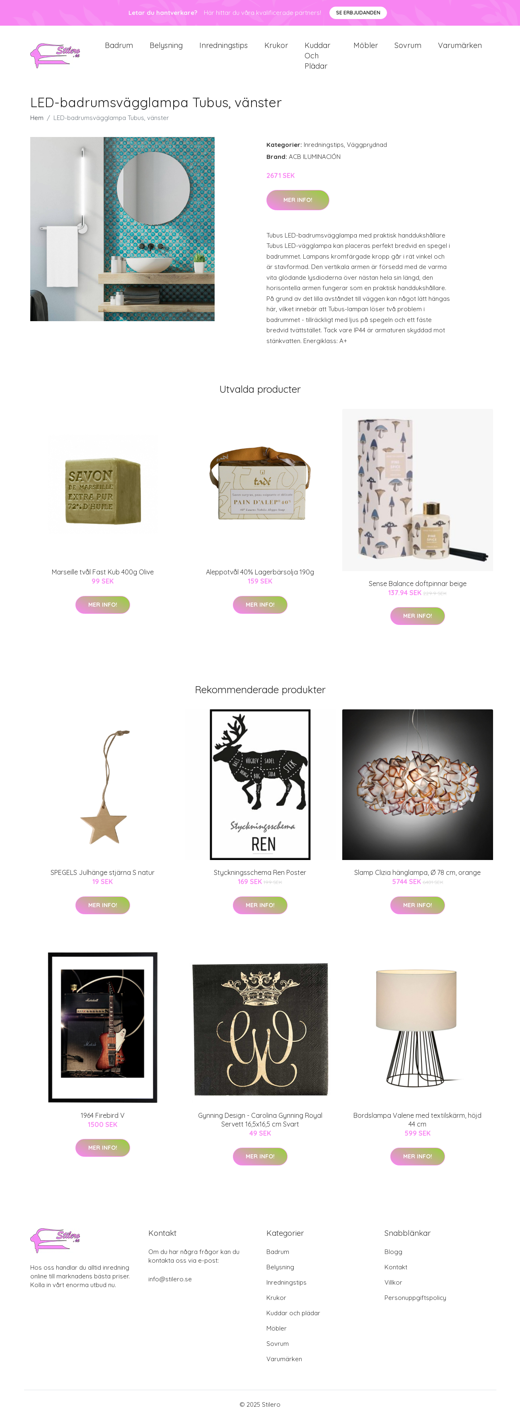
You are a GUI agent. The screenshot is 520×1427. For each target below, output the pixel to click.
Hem (37, 126)
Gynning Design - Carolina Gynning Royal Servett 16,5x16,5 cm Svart (260, 1127)
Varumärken (460, 49)
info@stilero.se (170, 1287)
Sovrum (407, 49)
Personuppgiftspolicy (415, 1306)
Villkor (393, 1291)
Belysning (166, 49)
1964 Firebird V (103, 1123)
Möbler (365, 49)
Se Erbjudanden (358, 13)
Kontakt (396, 1275)
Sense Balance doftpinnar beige (418, 592)
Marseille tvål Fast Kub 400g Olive (103, 580)
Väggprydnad (367, 153)
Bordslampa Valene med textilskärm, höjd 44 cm (417, 1127)
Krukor (276, 49)
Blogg (393, 1260)
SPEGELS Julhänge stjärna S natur (103, 881)
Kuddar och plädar (317, 60)
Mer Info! (297, 208)
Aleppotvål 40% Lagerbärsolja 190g (260, 580)
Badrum (119, 49)
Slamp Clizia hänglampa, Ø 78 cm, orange (417, 881)
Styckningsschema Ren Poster (260, 881)
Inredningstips (223, 49)
